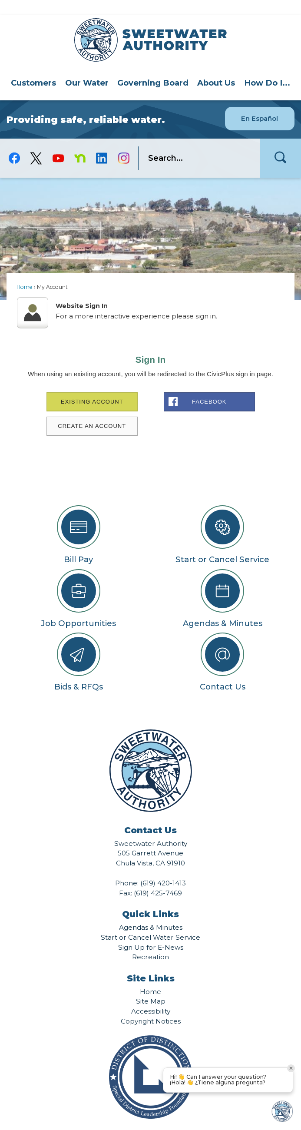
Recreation (150, 942)
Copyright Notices (151, 1006)
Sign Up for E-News (150, 932)
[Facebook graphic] (14, 143)
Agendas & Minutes (150, 912)
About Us (216, 68)
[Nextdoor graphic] (80, 143)
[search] (195, 143)
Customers (33, 68)
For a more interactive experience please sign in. (136, 301)
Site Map (150, 986)
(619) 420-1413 (163, 868)
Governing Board (153, 68)
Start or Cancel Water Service (150, 922)
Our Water (87, 68)
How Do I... (267, 68)
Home (25, 272)
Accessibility (150, 996)
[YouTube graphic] (58, 143)
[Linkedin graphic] (101, 143)
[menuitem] (33, 68)
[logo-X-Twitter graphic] (36, 143)
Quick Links (150, 899)
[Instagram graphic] (124, 143)
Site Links (151, 963)
